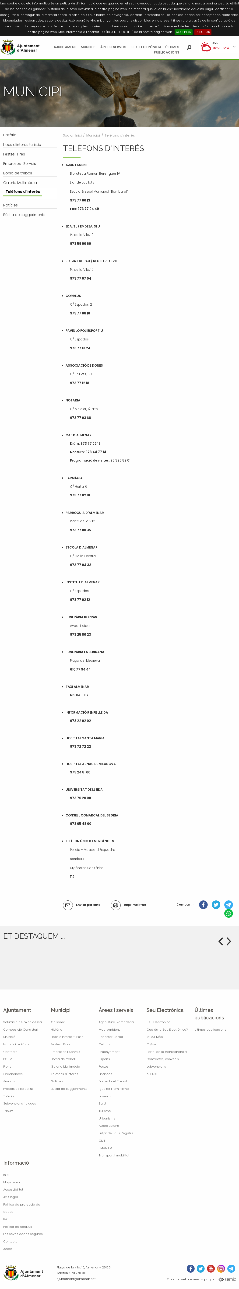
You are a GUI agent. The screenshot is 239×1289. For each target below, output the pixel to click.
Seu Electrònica (145, 47)
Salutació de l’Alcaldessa (22, 1022)
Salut (102, 1103)
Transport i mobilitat (114, 1155)
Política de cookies (17, 1226)
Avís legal (10, 1197)
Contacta (10, 1052)
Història (56, 1029)
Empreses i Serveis (65, 1052)
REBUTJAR (203, 32)
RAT (6, 1219)
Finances (105, 1074)
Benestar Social (111, 1037)
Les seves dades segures (23, 1234)
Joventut (105, 1096)
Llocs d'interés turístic (67, 1037)
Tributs (8, 1111)
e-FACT (152, 1074)
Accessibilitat (13, 1189)
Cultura (104, 1044)
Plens (7, 1066)
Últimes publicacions (210, 1029)
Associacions (109, 1125)
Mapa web (11, 1182)
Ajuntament (65, 47)
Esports (104, 1059)
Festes (104, 1066)
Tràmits (8, 1096)
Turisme (105, 1111)
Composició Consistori (20, 1029)
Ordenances (13, 1074)
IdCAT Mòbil (155, 1037)
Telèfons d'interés (64, 1074)
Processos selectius (18, 1089)
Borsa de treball (63, 1059)
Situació (9, 1037)
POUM (7, 1059)
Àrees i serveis (113, 47)
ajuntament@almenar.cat (75, 1279)
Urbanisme (107, 1118)
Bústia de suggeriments (69, 1089)
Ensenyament (109, 1052)
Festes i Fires (60, 1044)
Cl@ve (151, 1044)
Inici (78, 135)
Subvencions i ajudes (19, 1103)
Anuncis (9, 1081)
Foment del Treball (113, 1081)
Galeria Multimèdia (65, 1066)
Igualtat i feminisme (114, 1089)
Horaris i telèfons (16, 1044)
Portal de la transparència (167, 1052)
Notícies (57, 1081)
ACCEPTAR (183, 32)
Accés (8, 1249)
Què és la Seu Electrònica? (167, 1029)
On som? (58, 1022)
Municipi (88, 47)
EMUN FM (105, 1148)
